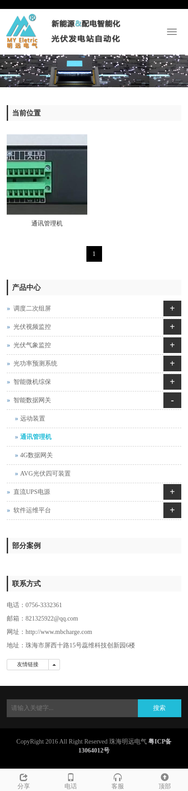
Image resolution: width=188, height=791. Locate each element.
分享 (23, 780)
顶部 (164, 780)
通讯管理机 (47, 223)
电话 (70, 780)
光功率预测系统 (35, 363)
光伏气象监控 (32, 345)
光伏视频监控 (32, 326)
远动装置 (32, 418)
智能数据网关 (32, 400)
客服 (117, 780)
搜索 (159, 708)
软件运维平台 (32, 510)
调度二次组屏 (32, 308)
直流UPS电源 (31, 492)
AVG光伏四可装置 (45, 473)
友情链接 (28, 664)
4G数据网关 (36, 455)
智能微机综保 (32, 381)
